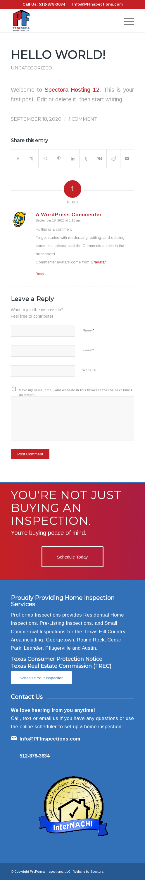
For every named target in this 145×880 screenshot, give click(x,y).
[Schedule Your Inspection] (41, 678)
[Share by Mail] (127, 158)
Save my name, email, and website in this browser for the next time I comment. (75, 392)
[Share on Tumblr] (86, 158)
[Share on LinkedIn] (73, 158)
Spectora (96, 871)
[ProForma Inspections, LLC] (60, 21)
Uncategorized (31, 68)
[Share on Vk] (100, 158)
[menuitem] (126, 21)
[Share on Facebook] (18, 158)
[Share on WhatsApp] (45, 158)
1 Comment (83, 119)
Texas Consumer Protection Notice (56, 659)
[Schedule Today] (72, 556)
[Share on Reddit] (113, 158)
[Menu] (126, 21)
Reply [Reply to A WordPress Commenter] (40, 273)
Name (88, 330)
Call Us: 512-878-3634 (44, 4)
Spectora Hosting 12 (71, 89)
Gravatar (98, 262)
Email (88, 350)
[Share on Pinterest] (59, 158)
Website (89, 370)
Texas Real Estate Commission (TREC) (61, 666)
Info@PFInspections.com (97, 4)
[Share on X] (32, 158)
